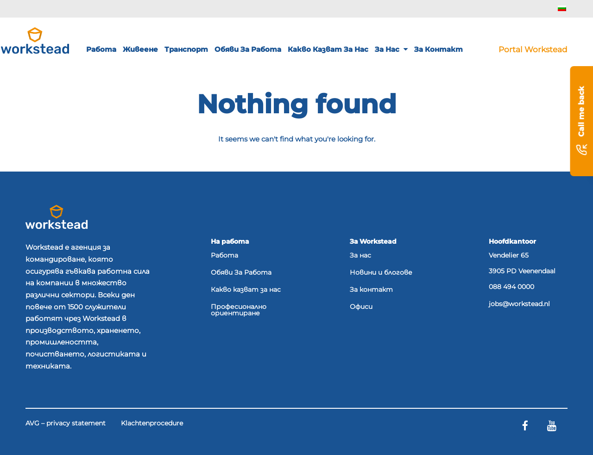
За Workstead (373, 241)
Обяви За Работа (241, 273)
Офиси (361, 307)
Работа (101, 49)
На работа (230, 241)
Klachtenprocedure (152, 423)
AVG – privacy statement (65, 423)
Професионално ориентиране (238, 310)
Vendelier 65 (509, 255)
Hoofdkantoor (512, 241)
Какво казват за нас (328, 49)
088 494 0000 (511, 287)
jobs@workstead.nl (519, 304)
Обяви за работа (247, 49)
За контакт (438, 49)
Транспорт (186, 49)
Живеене (140, 49)
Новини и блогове (381, 273)
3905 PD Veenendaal (522, 271)
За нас (391, 49)
